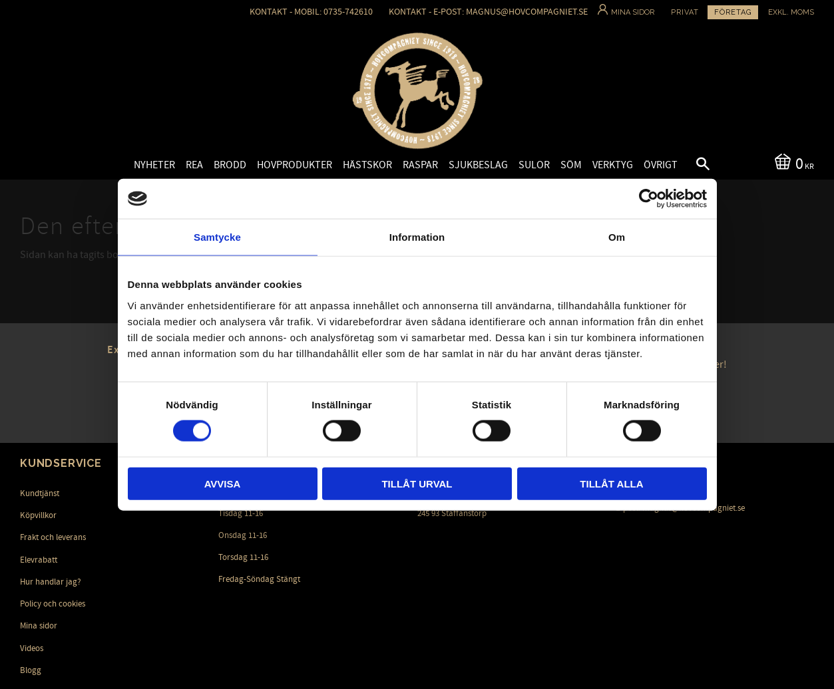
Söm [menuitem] (571, 165)
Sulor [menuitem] (534, 165)
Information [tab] (417, 237)
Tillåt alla (611, 483)
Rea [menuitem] (194, 165)
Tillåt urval (416, 483)
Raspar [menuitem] (420, 165)
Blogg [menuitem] (30, 670)
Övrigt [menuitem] (661, 165)
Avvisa (222, 483)
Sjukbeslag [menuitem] (478, 165)
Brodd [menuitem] (230, 165)
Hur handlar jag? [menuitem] (50, 582)
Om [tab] (616, 237)
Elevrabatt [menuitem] (38, 560)
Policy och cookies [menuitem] (52, 604)
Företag (732, 12)
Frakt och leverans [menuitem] (53, 537)
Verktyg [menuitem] (612, 165)
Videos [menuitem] (31, 648)
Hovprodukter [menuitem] (294, 165)
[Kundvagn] (791, 163)
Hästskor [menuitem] (367, 165)
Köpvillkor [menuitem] (38, 515)
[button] (691, 165)
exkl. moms (791, 12)
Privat (685, 12)
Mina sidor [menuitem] (38, 625)
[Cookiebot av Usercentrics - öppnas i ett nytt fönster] (648, 199)
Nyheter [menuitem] (154, 165)
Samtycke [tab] (217, 237)
